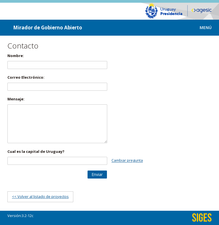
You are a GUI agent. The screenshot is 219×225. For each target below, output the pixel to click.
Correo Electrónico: (25, 77)
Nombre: (15, 55)
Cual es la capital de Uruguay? (35, 151)
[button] (201, 27)
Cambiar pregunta (127, 160)
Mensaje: (16, 99)
